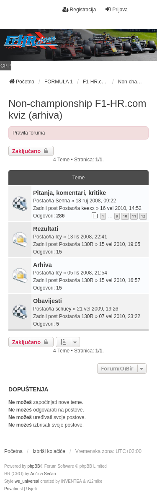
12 (143, 216)
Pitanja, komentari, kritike (69, 192)
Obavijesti (47, 301)
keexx (87, 208)
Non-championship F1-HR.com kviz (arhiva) (77, 109)
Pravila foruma (29, 133)
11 (134, 216)
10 (125, 216)
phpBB (34, 466)
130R (87, 244)
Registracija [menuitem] (79, 9)
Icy (58, 237)
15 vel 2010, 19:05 (119, 244)
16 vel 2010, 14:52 (121, 208)
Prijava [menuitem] (116, 9)
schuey (63, 309)
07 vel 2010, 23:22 (119, 316)
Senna (62, 201)
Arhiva (42, 264)
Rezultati (45, 228)
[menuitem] (13, 489)
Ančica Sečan (43, 473)
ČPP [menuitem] (5, 66)
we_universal (27, 481)
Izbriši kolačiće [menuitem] (49, 451)
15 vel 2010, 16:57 (119, 280)
